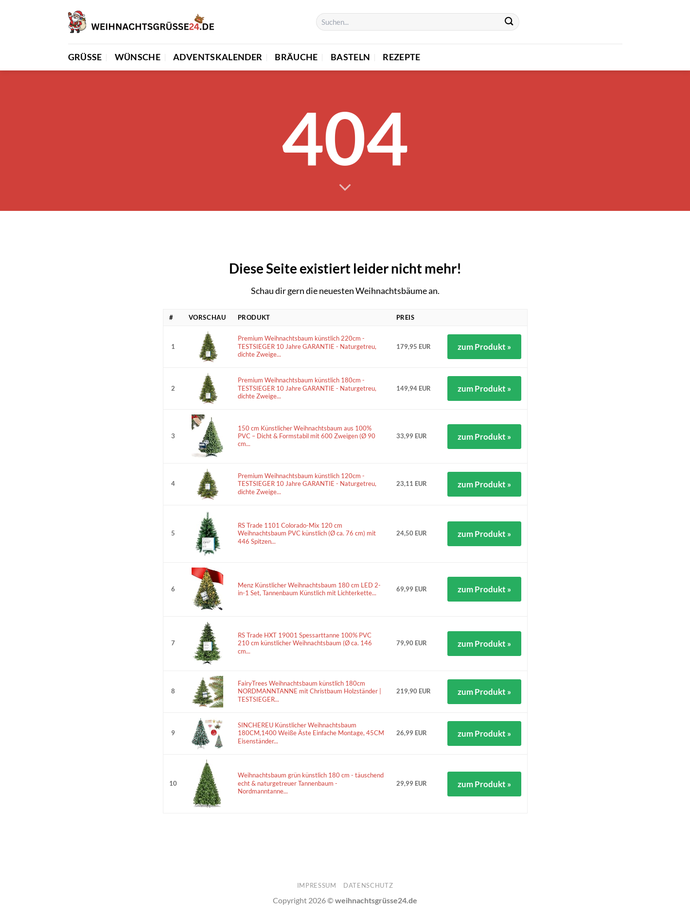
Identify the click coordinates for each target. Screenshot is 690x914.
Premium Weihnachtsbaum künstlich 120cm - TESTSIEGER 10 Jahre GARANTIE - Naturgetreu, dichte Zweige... (307, 484)
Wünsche (137, 57)
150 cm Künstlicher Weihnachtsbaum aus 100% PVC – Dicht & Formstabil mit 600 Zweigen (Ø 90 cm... (306, 436)
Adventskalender (217, 57)
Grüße (85, 57)
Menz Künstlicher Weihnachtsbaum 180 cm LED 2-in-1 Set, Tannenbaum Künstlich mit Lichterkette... (309, 589)
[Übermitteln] (509, 22)
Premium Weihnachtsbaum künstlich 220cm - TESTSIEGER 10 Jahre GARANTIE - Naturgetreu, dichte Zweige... (307, 346)
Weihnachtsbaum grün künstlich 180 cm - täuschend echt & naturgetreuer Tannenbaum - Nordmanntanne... (311, 783)
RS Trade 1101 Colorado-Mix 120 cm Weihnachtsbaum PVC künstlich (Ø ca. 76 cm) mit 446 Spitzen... (307, 533)
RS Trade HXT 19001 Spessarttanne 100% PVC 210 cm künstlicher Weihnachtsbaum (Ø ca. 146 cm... (305, 643)
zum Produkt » (484, 347)
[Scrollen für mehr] (344, 188)
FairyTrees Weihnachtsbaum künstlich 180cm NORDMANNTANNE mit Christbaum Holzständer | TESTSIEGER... (309, 691)
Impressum (316, 885)
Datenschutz (368, 885)
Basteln (350, 57)
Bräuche (296, 57)
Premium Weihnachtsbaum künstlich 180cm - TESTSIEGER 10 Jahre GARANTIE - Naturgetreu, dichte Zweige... (307, 388)
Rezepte (401, 57)
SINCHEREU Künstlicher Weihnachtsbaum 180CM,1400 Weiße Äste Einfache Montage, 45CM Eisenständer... (311, 733)
